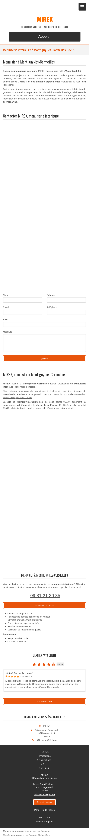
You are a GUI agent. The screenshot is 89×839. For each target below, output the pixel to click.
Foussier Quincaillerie (39, 835)
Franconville (9, 397)
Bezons (47, 394)
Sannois (58, 394)
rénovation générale (25, 386)
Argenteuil (36, 394)
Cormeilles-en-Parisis (74, 394)
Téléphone (52, 307)
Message (7, 331)
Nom (5, 295)
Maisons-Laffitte (24, 397)
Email (6, 307)
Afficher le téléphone (47, 740)
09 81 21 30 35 (45, 595)
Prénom (51, 295)
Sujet (5, 319)
